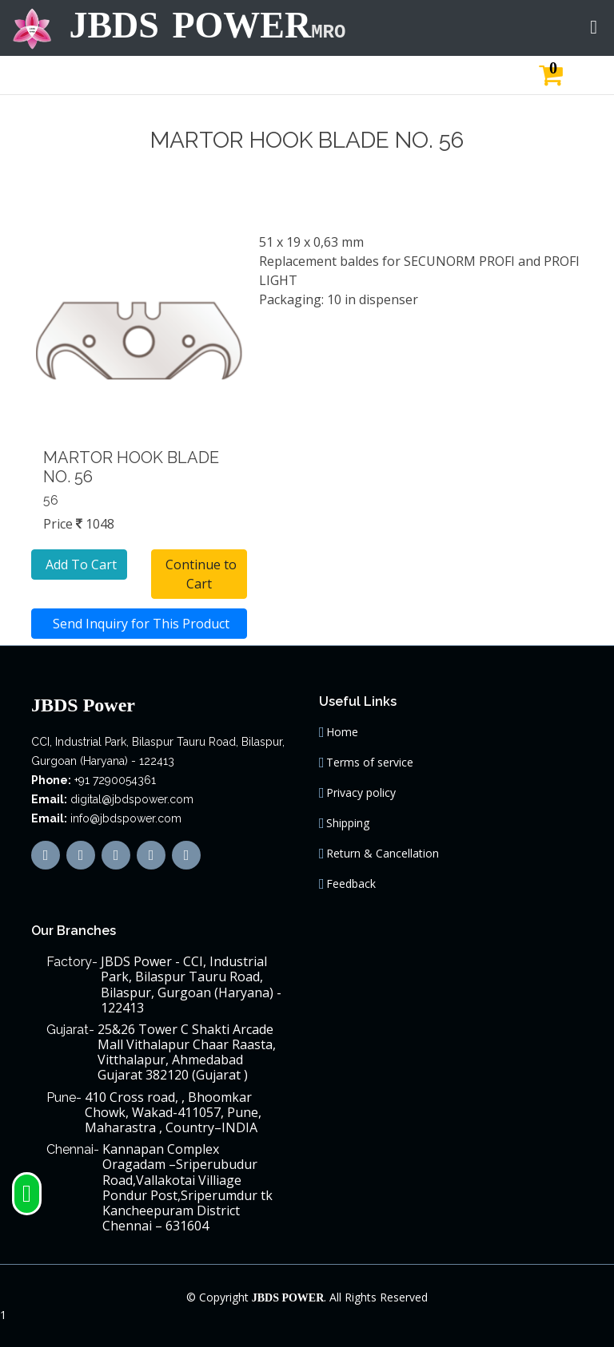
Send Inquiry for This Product (139, 623)
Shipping (347, 823)
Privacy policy (361, 792)
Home (342, 732)
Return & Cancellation (382, 853)
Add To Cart (79, 564)
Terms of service (369, 762)
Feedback (351, 883)
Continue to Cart (199, 574)
